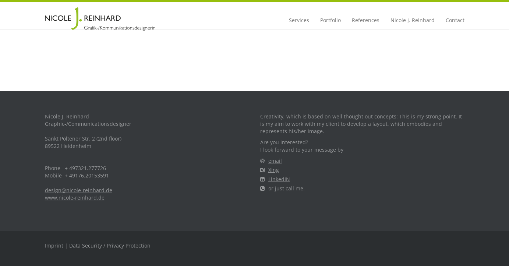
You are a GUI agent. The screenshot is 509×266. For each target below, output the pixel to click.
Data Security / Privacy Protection (110, 245)
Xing (269, 169)
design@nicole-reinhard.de (78, 190)
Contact (455, 20)
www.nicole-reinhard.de (75, 197)
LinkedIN (275, 179)
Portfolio (330, 20)
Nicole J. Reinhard (412, 20)
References (365, 20)
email (271, 160)
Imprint (54, 245)
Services (299, 20)
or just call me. (282, 188)
